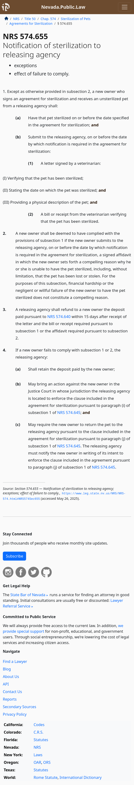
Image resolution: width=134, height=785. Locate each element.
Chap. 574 (48, 19)
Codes (39, 724)
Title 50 (30, 19)
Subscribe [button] (14, 556)
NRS (16, 19)
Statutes (41, 739)
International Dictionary (80, 777)
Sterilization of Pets (76, 19)
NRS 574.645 (68, 412)
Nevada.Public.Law (63, 7)
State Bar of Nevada (27, 594)
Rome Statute (46, 777)
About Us (11, 676)
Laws (38, 754)
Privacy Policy (15, 714)
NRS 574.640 (59, 316)
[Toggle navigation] (124, 7)
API (6, 684)
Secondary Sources (19, 706)
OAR (37, 762)
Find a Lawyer (15, 661)
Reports (10, 699)
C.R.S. (38, 732)
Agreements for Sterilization (30, 23)
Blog (7, 669)
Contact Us (12, 691)
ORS (47, 762)
